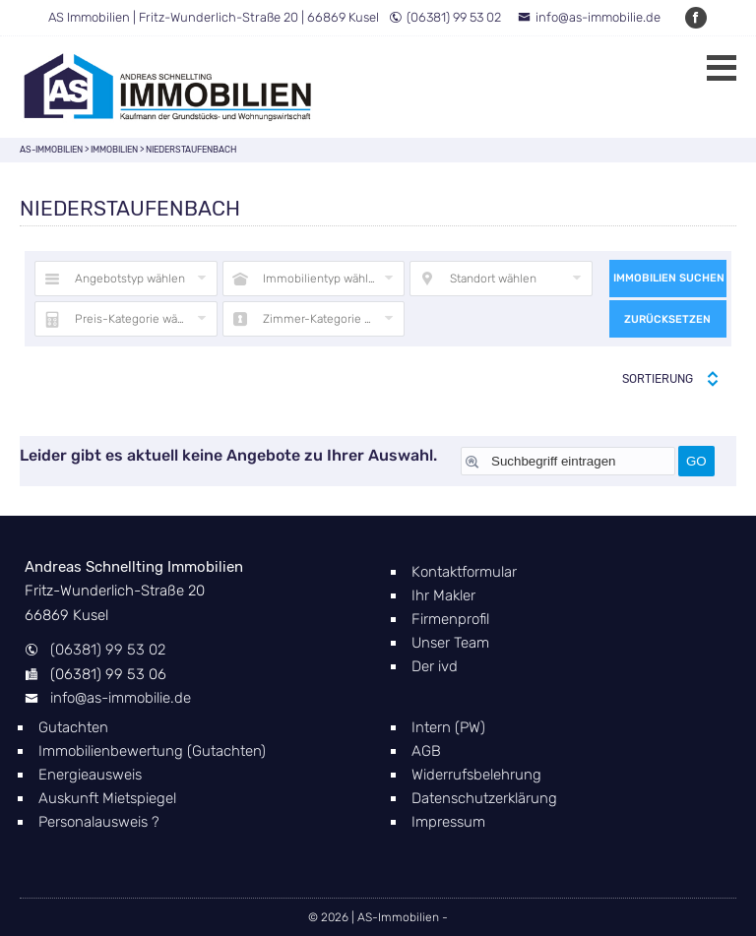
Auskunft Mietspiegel (107, 798)
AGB (426, 751)
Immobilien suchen (668, 278)
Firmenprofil (450, 619)
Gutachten (73, 727)
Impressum (448, 822)
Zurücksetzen (667, 319)
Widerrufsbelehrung (476, 774)
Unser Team (450, 643)
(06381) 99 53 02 (445, 17)
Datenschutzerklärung (484, 798)
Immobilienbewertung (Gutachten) (152, 751)
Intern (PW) (448, 727)
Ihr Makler (443, 595)
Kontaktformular (464, 572)
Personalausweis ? (98, 822)
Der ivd (434, 666)
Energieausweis (90, 774)
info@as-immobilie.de (589, 17)
